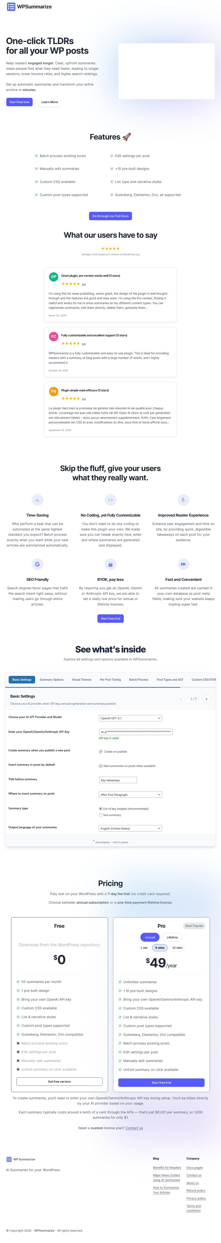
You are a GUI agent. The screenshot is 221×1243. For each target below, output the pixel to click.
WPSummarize (34, 7)
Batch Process (139, 679)
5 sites (160, 947)
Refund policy (195, 1190)
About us (192, 1183)
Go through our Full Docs (110, 216)
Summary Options (52, 679)
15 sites (177, 947)
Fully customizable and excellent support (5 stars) (94, 335)
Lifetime (172, 937)
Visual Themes (82, 679)
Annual (150, 937)
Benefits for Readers (167, 1167)
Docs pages (194, 1167)
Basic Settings (21, 679)
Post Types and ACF (170, 679)
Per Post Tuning (110, 679)
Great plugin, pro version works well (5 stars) (90, 275)
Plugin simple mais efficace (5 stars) (85, 390)
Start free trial (19, 102)
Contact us (134, 1128)
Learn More (49, 102)
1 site (143, 947)
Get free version (59, 1081)
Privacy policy (196, 1198)
